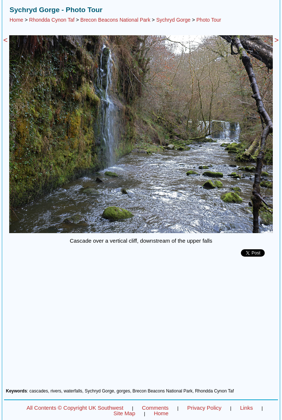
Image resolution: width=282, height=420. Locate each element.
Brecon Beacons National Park (115, 20)
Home (16, 20)
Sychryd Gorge (173, 20)
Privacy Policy (204, 408)
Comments (155, 408)
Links (246, 408)
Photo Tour (208, 20)
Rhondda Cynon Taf (52, 20)
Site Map (124, 413)
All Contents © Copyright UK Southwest (74, 408)
